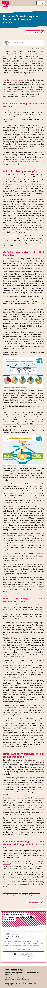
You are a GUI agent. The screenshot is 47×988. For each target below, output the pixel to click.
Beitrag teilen (33, 32)
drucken (5, 475)
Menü (43, 3)
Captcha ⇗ (30, 956)
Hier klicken (25, 955)
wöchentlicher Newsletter (13, 936)
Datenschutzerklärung (33, 945)
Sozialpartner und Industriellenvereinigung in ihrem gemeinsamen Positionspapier (23, 807)
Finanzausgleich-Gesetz (15, 80)
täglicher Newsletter (11, 934)
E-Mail (23, 930)
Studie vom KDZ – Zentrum (34, 159)
